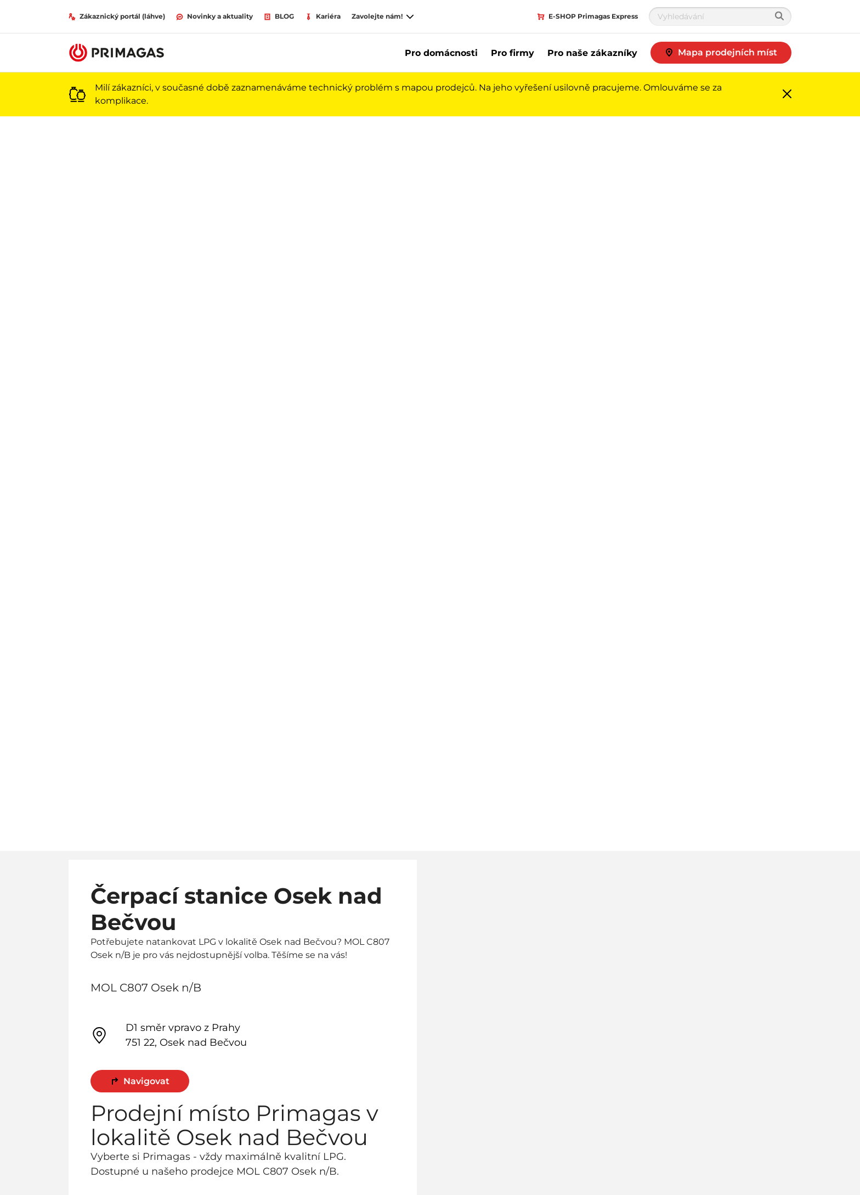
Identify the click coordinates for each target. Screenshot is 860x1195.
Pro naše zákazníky (592, 53)
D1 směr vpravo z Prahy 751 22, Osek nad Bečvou (168, 1035)
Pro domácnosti (441, 53)
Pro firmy (512, 53)
